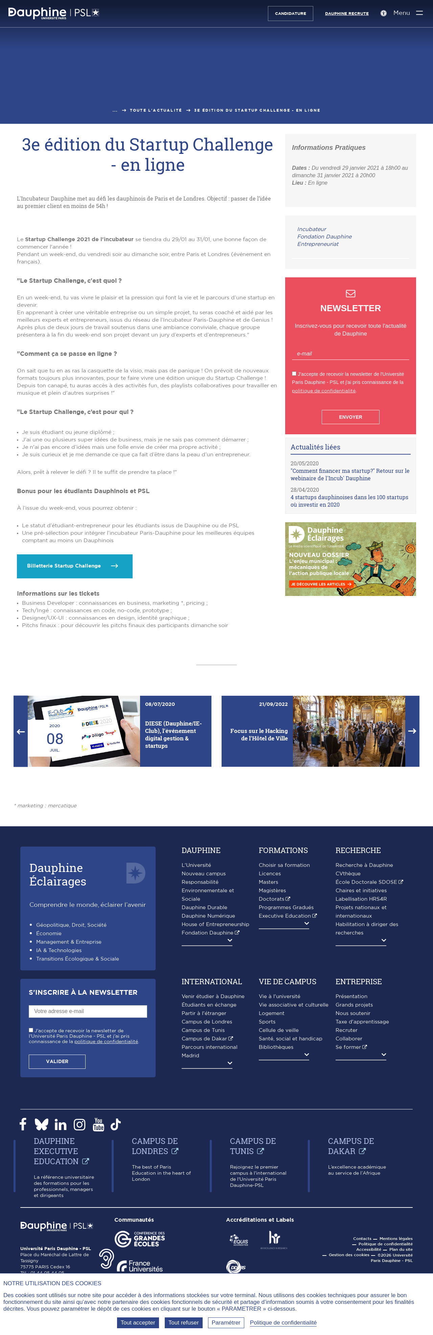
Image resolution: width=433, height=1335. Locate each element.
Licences (270, 981)
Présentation (351, 1103)
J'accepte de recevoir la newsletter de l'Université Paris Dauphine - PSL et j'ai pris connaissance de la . (84, 1143)
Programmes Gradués (286, 1014)
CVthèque (348, 981)
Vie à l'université (279, 1103)
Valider (57, 1169)
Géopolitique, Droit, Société (71, 1032)
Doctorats (271, 1006)
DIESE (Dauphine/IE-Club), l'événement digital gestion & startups (173, 842)
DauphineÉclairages (57, 981)
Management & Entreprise (68, 1049)
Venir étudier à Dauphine (213, 1103)
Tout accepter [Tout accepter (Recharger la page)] (138, 1322)
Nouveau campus (204, 981)
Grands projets (354, 1112)
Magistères (272, 997)
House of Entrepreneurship (215, 1031)
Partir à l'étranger (204, 1120)
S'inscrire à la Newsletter (83, 1100)
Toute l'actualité (156, 110)
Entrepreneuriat (317, 244)
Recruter (347, 1137)
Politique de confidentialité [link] (283, 1322)
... (115, 110)
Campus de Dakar (204, 1146)
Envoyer (350, 417)
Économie (49, 1040)
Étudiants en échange (209, 1112)
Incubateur (311, 229)
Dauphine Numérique (208, 1023)
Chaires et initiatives (361, 997)
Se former (348, 1154)
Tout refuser (183, 1322)
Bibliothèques (276, 1154)
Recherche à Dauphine (364, 972)
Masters (268, 989)
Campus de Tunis (203, 1137)
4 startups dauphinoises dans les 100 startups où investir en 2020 (349, 500)
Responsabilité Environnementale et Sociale (208, 998)
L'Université (196, 972)
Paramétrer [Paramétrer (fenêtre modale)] (226, 1322)
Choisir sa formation (284, 972)
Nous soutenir (353, 1120)
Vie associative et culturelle (293, 1112)
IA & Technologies (59, 1057)
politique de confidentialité (324, 390)
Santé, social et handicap (290, 1146)
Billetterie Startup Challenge (64, 673)
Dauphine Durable (204, 1014)
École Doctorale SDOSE (366, 989)
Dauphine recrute (344, 13)
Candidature (287, 13)
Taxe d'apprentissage (362, 1129)
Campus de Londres (207, 1129)
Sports (267, 1129)
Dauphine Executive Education (56, 1258)
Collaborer (349, 1146)
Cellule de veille (279, 1137)
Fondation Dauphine (324, 236)
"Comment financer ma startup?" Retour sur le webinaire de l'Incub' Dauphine (350, 474)
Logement (271, 1120)
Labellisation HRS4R (361, 1006)
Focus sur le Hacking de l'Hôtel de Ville (259, 841)
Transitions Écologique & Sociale (77, 1066)
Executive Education (285, 1023)
